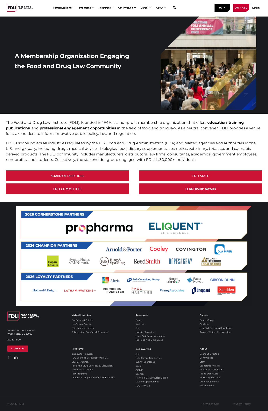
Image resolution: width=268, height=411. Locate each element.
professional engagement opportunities (78, 128)
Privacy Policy (241, 404)
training (236, 122)
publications (18, 128)
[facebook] (9, 357)
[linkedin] (16, 357)
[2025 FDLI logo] (20, 7)
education (217, 122)
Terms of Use (210, 404)
